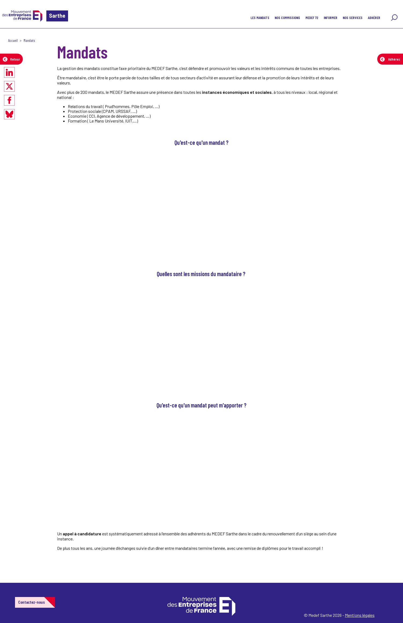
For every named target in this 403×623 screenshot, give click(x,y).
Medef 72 (311, 17)
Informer (330, 17)
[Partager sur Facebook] (9, 100)
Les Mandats (260, 17)
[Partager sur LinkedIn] (9, 72)
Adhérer (374, 17)
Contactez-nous (31, 602)
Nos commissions (287, 17)
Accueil (13, 40)
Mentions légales (360, 615)
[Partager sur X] (9, 86)
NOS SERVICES (353, 17)
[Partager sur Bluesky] (9, 114)
